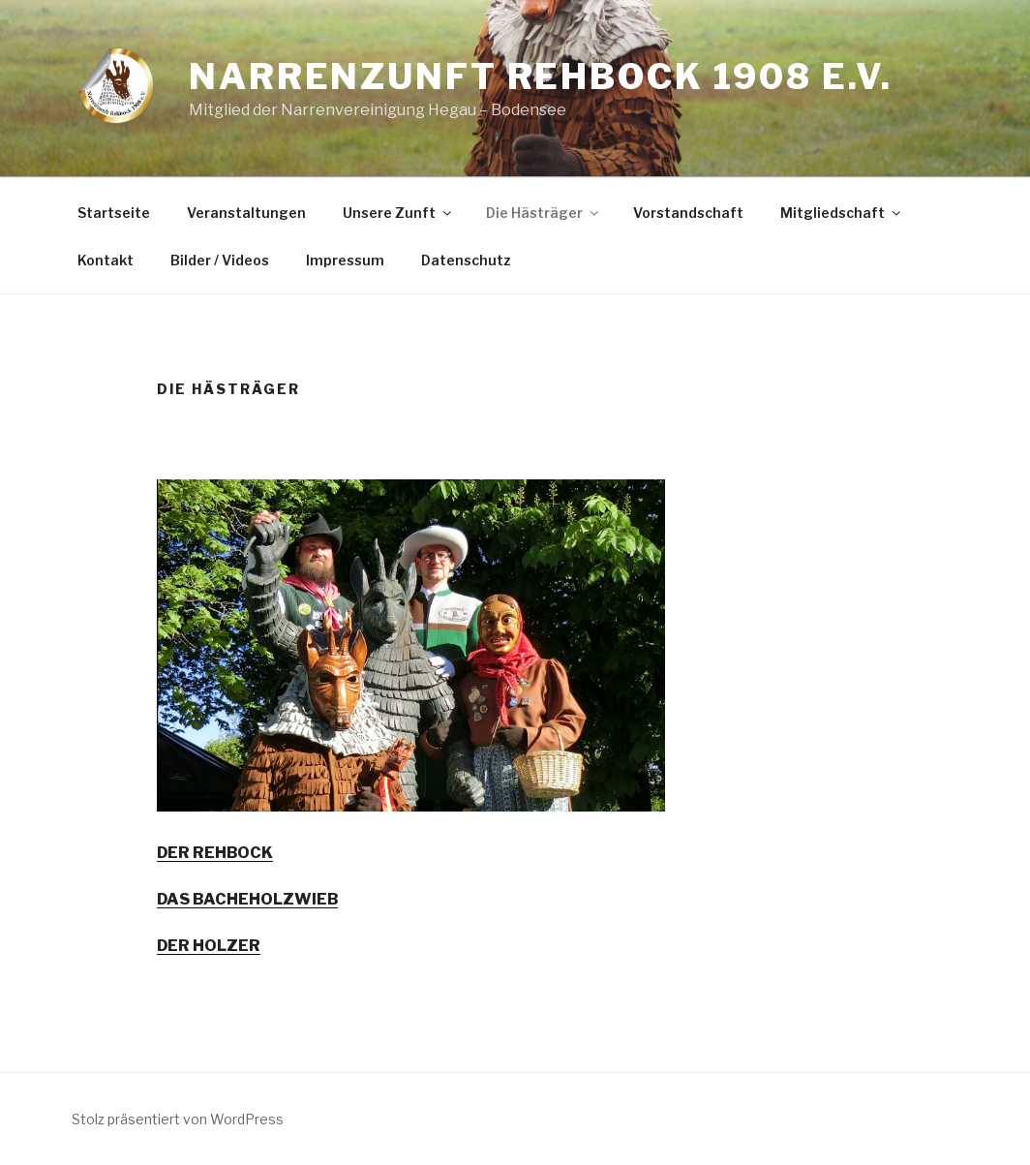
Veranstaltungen (246, 212)
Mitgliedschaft (841, 212)
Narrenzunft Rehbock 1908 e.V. (541, 76)
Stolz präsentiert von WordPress (178, 1119)
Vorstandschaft (688, 212)
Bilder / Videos (219, 260)
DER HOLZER (208, 945)
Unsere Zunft (398, 212)
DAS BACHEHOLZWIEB (247, 899)
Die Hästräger (543, 212)
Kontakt (105, 260)
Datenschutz (466, 260)
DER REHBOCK (215, 852)
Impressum (345, 260)
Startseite (113, 212)
